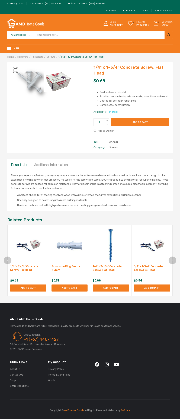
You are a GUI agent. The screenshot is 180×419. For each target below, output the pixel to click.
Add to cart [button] (28, 288)
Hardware (22, 56)
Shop (13, 380)
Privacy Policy (56, 369)
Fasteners (37, 56)
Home (10, 56)
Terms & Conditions (59, 374)
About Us (15, 369)
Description (19, 165)
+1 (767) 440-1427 (41, 339)
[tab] (19, 165)
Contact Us (16, 374)
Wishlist (52, 380)
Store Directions (19, 386)
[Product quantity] (101, 122)
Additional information (51, 165)
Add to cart (140, 122)
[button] (15, 70)
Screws (51, 56)
